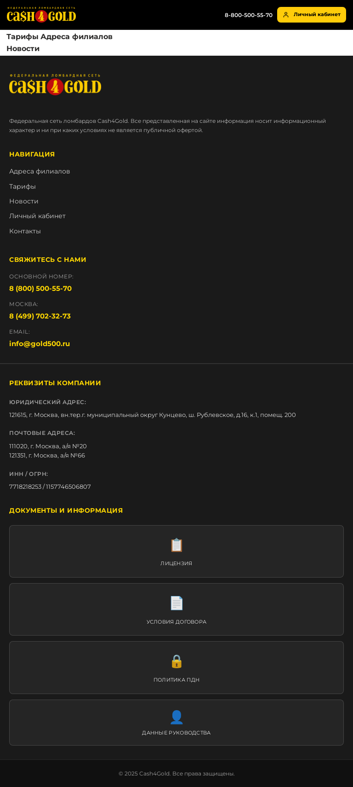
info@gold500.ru (39, 343)
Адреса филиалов (76, 36)
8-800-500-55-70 (249, 15)
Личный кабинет (312, 14)
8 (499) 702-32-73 (40, 316)
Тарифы (22, 36)
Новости (23, 48)
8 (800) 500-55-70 (40, 288)
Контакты (25, 231)
